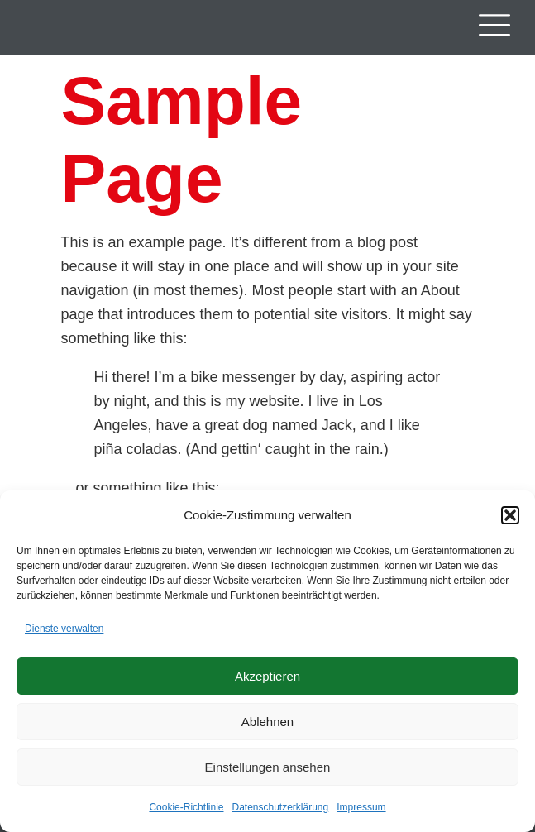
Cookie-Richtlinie (186, 807)
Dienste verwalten (64, 628)
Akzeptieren (267, 676)
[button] (510, 515)
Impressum (361, 807)
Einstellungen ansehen (268, 767)
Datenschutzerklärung (280, 807)
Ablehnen (267, 722)
